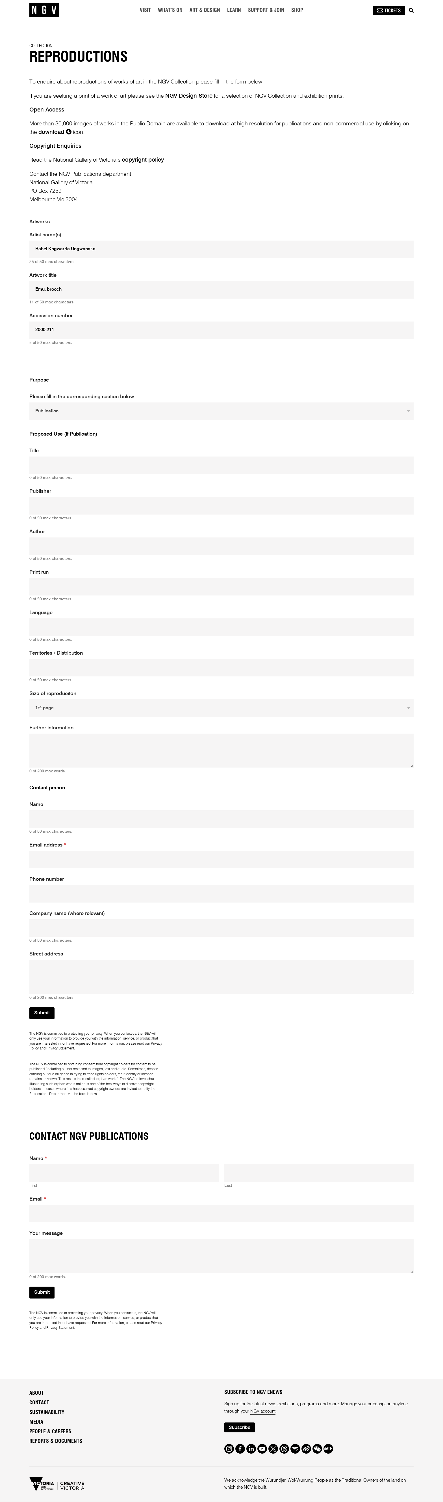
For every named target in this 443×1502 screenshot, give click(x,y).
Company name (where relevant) (67, 913)
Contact (39, 1402)
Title (34, 450)
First (33, 1186)
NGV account (263, 1411)
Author (37, 531)
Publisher (40, 491)
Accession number (51, 315)
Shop (297, 10)
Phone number (46, 879)
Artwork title (43, 275)
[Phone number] (221, 894)
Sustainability (46, 1412)
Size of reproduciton (52, 693)
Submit (42, 1013)
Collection (40, 46)
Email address (47, 845)
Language (41, 612)
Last (228, 1186)
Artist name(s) (45, 234)
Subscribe (240, 1428)
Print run (39, 572)
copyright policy (143, 160)
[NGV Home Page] (44, 10)
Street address (46, 954)
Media (36, 1422)
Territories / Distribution (56, 653)
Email (37, 1199)
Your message (46, 1233)
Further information (51, 727)
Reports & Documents (55, 1441)
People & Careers (50, 1431)
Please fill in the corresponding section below (81, 396)
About (36, 1393)
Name (36, 804)
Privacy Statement (60, 1048)
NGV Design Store (188, 96)
